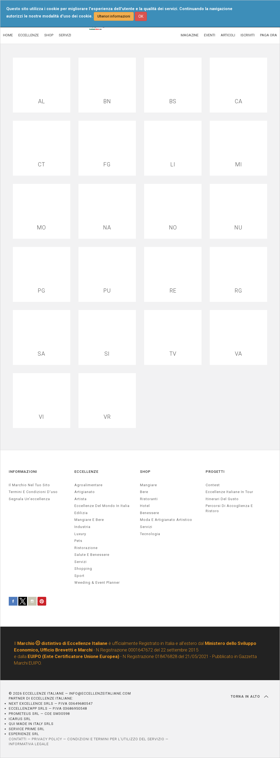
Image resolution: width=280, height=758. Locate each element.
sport (79, 576)
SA (41, 354)
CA (238, 101)
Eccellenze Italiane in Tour (229, 492)
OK (140, 16)
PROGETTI (215, 472)
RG (238, 291)
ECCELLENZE (28, 35)
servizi (80, 562)
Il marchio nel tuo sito (29, 485)
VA (238, 354)
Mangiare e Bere (89, 520)
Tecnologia (150, 534)
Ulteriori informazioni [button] (113, 16)
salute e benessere (91, 555)
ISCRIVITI (248, 35)
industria (82, 527)
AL (41, 101)
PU (107, 291)
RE (173, 291)
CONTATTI (18, 739)
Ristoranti (149, 499)
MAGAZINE (190, 35)
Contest (213, 485)
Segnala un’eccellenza (29, 499)
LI (172, 164)
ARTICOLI (228, 35)
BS (172, 101)
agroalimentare (88, 485)
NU (238, 228)
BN (107, 101)
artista (80, 499)
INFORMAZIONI (23, 472)
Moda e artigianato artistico (166, 520)
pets (78, 541)
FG (107, 164)
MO (41, 228)
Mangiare (148, 485)
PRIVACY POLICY (47, 739)
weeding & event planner (97, 582)
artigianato (84, 492)
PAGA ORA (268, 35)
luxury (80, 534)
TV (172, 354)
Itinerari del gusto (222, 499)
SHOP (48, 35)
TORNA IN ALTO (249, 696)
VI (41, 417)
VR (107, 417)
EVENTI (209, 35)
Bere (144, 492)
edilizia (81, 513)
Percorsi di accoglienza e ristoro (229, 508)
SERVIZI (65, 35)
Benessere (149, 513)
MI (238, 164)
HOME (8, 35)
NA (107, 228)
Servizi (146, 527)
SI (107, 354)
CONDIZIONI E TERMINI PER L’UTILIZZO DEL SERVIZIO (115, 739)
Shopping (83, 569)
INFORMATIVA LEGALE (29, 744)
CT (41, 164)
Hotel (145, 506)
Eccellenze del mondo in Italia (102, 506)
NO (173, 228)
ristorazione (86, 548)
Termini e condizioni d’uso (33, 492)
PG (41, 291)
